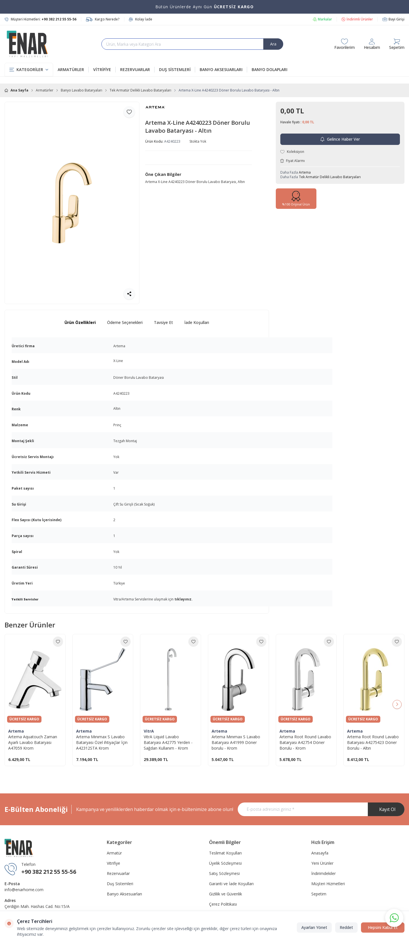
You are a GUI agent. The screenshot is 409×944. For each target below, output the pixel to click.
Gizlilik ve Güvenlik (225, 894)
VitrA (149, 731)
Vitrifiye (113, 863)
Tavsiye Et (163, 322)
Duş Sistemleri (120, 883)
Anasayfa (319, 853)
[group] (72, 203)
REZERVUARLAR (137, 69)
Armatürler (44, 90)
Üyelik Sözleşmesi (225, 863)
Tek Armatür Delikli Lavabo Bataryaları (140, 90)
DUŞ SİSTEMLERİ (177, 69)
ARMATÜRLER (73, 69)
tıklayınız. (183, 599)
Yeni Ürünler (322, 863)
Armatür (114, 853)
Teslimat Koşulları (225, 853)
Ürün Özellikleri (80, 322)
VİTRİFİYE (104, 69)
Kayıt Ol (387, 809)
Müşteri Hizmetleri (328, 883)
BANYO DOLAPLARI (269, 69)
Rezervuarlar (118, 873)
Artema (305, 172)
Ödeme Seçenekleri (125, 322)
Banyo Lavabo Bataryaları (81, 90)
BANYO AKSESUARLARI (223, 69)
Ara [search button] (273, 44)
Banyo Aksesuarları (124, 894)
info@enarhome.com (24, 889)
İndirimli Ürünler (357, 19)
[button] (397, 704)
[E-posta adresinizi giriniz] (321, 809)
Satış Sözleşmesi (224, 873)
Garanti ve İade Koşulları (231, 883)
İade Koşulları (196, 322)
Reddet (346, 927)
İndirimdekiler (323, 873)
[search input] (192, 44)
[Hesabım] (372, 44)
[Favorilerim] (344, 44)
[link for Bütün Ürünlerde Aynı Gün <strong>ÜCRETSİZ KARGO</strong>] (204, 7)
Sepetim (318, 894)
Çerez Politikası (223, 904)
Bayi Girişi (393, 19)
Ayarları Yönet (314, 927)
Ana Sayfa (16, 90)
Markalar (322, 19)
